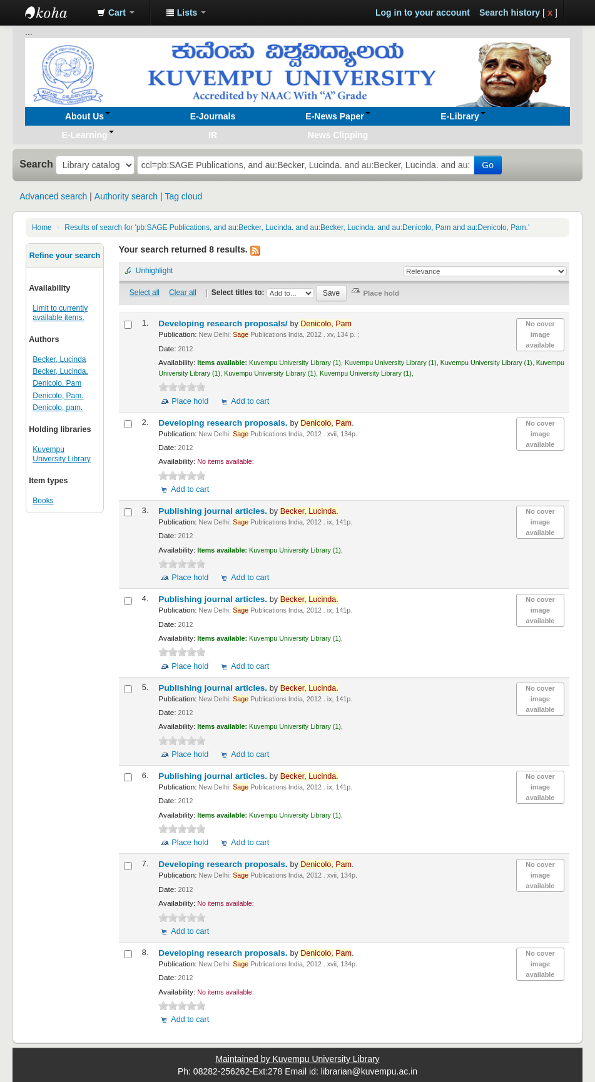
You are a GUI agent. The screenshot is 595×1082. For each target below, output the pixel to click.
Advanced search (53, 196)
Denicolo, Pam (57, 383)
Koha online (56, 12)
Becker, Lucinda (59, 359)
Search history (509, 13)
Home (42, 227)
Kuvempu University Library (61, 454)
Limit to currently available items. (60, 313)
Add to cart (250, 401)
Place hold (189, 401)
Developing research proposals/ (224, 323)
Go (488, 165)
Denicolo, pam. (58, 407)
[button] (116, 12)
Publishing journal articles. (214, 511)
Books (43, 500)
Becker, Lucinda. (60, 371)
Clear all (182, 292)
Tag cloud (183, 196)
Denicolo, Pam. (58, 395)
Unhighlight (154, 270)
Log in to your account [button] (422, 13)
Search (36, 163)
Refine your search (64, 255)
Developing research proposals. (224, 423)
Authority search (126, 196)
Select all (145, 292)
